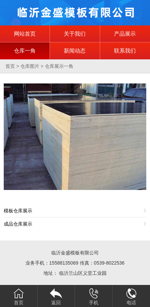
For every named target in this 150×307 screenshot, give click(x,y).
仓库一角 (25, 51)
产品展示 (125, 34)
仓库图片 (29, 66)
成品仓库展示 (18, 224)
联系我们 (125, 51)
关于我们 (75, 34)
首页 (10, 66)
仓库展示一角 (59, 66)
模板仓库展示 (18, 210)
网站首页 (25, 34)
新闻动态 (75, 51)
